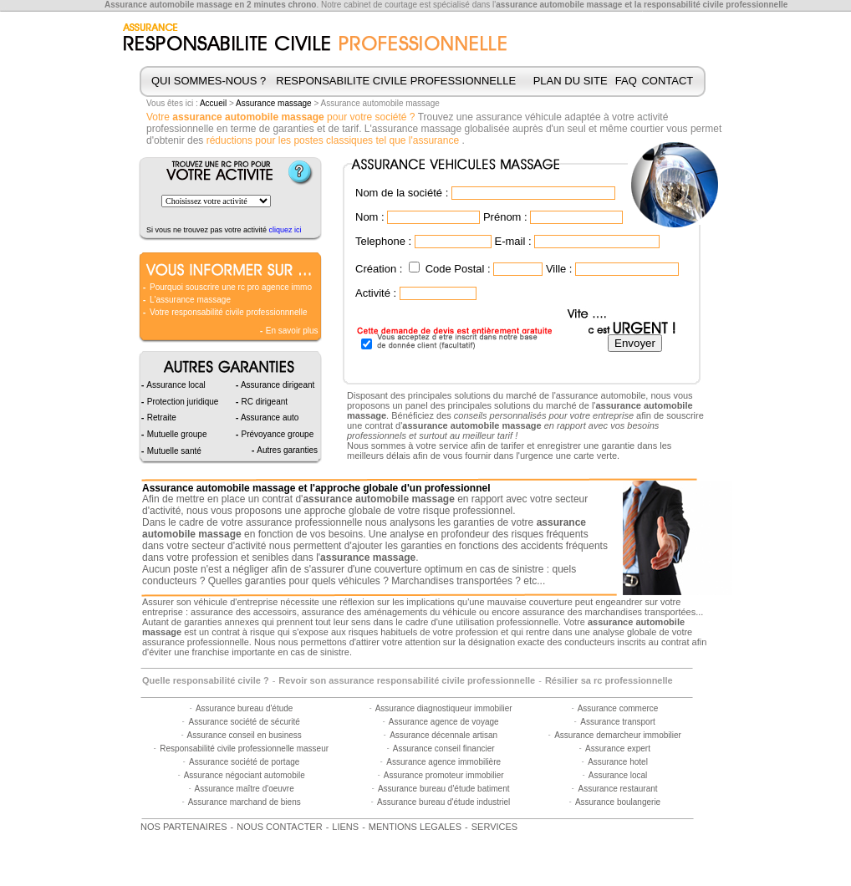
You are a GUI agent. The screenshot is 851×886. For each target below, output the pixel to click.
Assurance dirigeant (277, 385)
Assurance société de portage (244, 761)
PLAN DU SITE (570, 80)
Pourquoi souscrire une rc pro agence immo (231, 287)
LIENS (345, 827)
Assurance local (618, 775)
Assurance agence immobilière (443, 761)
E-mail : (512, 241)
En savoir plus (290, 330)
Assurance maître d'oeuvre (244, 788)
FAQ (626, 80)
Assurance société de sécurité (243, 721)
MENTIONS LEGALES (415, 827)
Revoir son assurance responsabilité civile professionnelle (406, 680)
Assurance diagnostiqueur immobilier (443, 708)
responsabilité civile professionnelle (715, 4)
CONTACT (667, 80)
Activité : (375, 293)
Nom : (370, 217)
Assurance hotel (618, 761)
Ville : (559, 268)
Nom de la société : (401, 192)
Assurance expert (617, 748)
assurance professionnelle (304, 522)
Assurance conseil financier (444, 748)
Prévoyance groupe (276, 434)
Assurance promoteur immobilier (444, 775)
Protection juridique (181, 401)
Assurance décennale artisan (443, 735)
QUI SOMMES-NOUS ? (208, 80)
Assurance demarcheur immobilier (617, 735)
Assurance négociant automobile (244, 775)
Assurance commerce (618, 708)
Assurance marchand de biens (244, 802)
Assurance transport (617, 721)
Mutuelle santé (173, 451)
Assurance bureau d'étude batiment (444, 788)
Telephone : (383, 241)
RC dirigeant (263, 401)
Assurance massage (274, 103)
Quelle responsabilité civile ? (205, 680)
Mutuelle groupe (176, 434)
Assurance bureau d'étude (244, 708)
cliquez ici (285, 230)
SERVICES (494, 827)
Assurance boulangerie (617, 802)
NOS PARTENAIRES (183, 827)
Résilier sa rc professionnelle (609, 680)
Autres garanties (286, 450)
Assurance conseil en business (244, 735)
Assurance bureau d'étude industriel (443, 802)
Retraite (160, 417)
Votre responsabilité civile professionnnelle (228, 312)
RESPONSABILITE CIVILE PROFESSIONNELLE (396, 80)
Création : (378, 268)
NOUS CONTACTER (279, 827)
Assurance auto (269, 417)
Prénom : (505, 217)
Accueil (213, 103)
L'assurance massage (190, 299)
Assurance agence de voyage (444, 721)
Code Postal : (458, 268)
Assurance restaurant (617, 788)
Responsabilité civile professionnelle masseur (244, 748)
